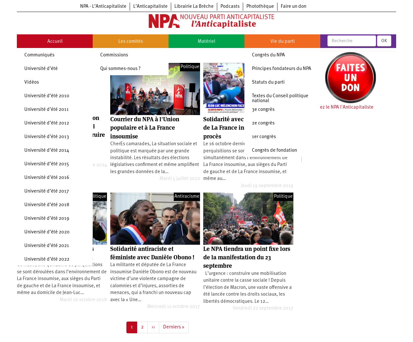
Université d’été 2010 (46, 96)
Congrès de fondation (274, 150)
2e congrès (263, 123)
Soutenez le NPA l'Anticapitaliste (339, 107)
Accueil (55, 41)
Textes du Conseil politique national (280, 98)
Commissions (114, 55)
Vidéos (31, 82)
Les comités (130, 41)
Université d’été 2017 (46, 191)
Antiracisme (186, 196)
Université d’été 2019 (46, 218)
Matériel (206, 41)
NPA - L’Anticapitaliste (103, 6)
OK (384, 41)
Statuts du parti (268, 82)
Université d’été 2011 (46, 109)
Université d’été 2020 (47, 232)
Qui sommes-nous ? (120, 68)
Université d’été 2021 (46, 245)
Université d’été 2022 (46, 259)
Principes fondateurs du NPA (281, 68)
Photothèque (260, 6)
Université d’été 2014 (46, 150)
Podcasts (230, 6)
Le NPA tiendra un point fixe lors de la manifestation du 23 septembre (246, 257)
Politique (190, 67)
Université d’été (41, 68)
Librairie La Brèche (194, 6)
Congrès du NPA (268, 55)
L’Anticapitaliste (150, 6)
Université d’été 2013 (46, 137)
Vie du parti (282, 41)
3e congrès (263, 109)
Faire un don (293, 6)
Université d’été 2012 (46, 123)
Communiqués (39, 55)
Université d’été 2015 (46, 164)
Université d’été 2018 (46, 205)
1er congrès (264, 137)
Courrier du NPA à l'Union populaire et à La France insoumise (144, 127)
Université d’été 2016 (46, 177)
